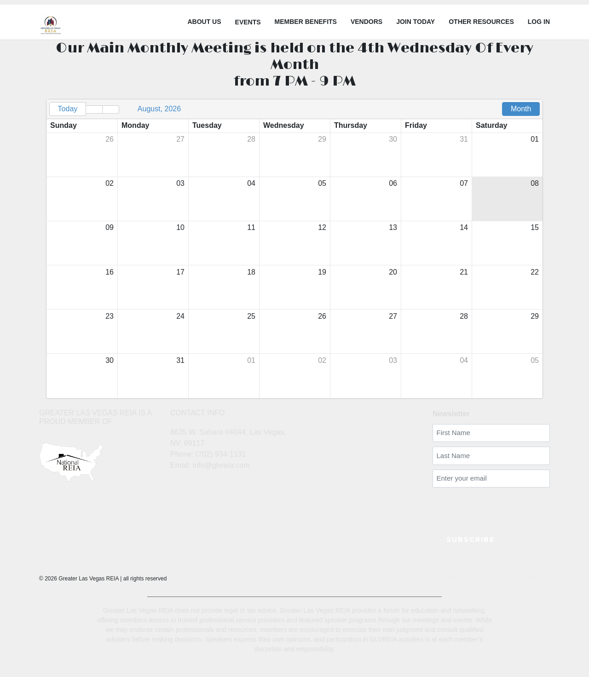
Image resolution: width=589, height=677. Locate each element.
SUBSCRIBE (470, 539)
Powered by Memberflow (509, 577)
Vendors (366, 21)
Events (248, 22)
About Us (204, 21)
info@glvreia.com (221, 465)
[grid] (294, 249)
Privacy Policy (437, 577)
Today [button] (68, 109)
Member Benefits (306, 21)
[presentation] (486, 506)
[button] (94, 109)
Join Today (415, 21)
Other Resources (481, 21)
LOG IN (539, 21)
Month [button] (521, 109)
